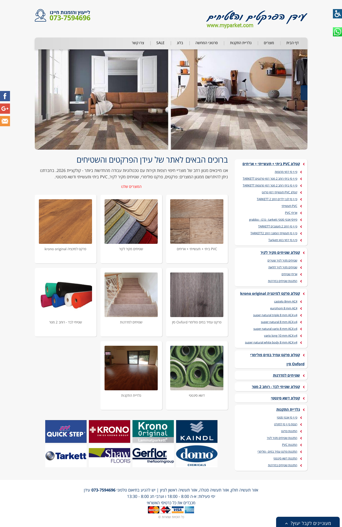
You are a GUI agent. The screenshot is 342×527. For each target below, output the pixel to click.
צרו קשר (138, 42)
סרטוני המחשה (206, 42)
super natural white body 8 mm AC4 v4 (271, 342)
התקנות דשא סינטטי (285, 458)
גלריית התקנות (241, 42)
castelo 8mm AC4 (285, 301)
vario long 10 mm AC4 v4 (280, 335)
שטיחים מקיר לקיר (131, 249)
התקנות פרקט (289, 431)
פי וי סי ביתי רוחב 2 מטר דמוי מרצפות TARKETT (270, 185)
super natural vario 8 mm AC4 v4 (275, 329)
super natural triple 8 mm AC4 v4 (275, 315)
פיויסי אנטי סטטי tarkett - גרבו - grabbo (273, 219)
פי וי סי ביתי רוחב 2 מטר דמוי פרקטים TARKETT (270, 179)
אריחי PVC (291, 213)
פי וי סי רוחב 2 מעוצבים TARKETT (277, 226)
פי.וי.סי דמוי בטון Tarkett (282, 240)
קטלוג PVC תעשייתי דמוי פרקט (279, 192)
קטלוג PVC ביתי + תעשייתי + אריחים (271, 163)
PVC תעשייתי (289, 206)
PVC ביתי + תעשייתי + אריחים (197, 249)
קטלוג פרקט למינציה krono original (270, 293)
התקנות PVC (289, 445)
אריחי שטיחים (289, 274)
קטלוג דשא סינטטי (285, 398)
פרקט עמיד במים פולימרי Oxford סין (197, 322)
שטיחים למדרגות (131, 322)
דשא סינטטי (197, 395)
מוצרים (269, 42)
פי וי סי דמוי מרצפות (286, 172)
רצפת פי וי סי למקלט (285, 424)
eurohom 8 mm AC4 (283, 308)
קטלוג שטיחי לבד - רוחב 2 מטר (276, 386)
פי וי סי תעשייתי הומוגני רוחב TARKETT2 (273, 233)
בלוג (180, 42)
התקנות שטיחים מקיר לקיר (282, 438)
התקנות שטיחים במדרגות (282, 281)
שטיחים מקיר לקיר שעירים (282, 260)
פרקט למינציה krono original (65, 249)
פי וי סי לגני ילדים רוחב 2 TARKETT (277, 199)
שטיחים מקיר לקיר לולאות (282, 267)
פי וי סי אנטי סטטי (287, 417)
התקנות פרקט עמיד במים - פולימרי (277, 451)
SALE (160, 42)
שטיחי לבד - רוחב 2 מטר (65, 322)
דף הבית (292, 42)
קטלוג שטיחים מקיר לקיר (280, 252)
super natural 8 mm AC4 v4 (279, 322)
